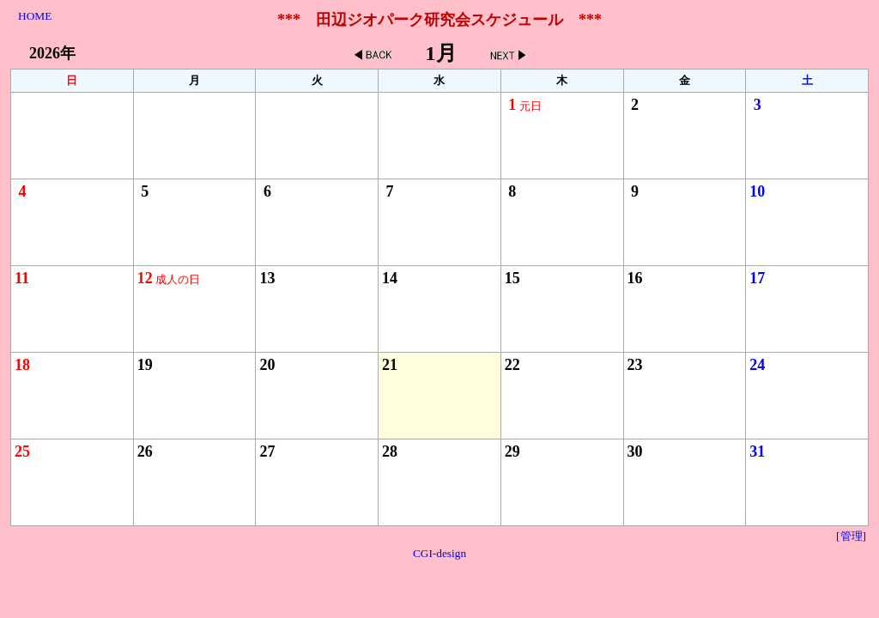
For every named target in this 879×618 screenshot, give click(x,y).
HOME (35, 15)
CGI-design (439, 553)
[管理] (851, 536)
